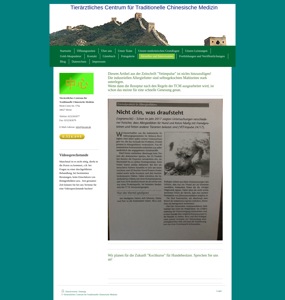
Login (219, 291)
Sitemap (82, 291)
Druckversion (69, 291)
